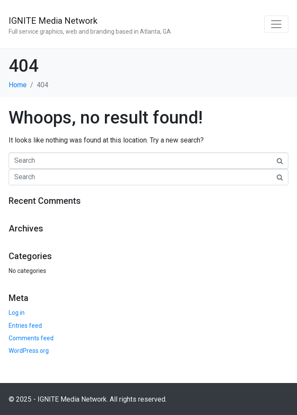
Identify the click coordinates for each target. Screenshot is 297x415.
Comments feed (31, 338)
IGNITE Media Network (53, 21)
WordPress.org (29, 350)
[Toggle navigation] (276, 24)
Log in (17, 312)
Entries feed (25, 325)
